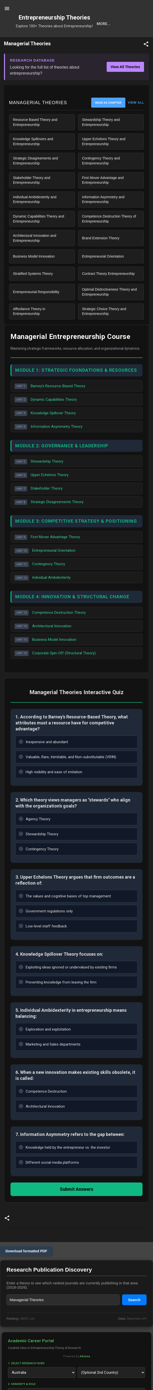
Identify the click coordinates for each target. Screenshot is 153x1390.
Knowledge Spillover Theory (45, 429)
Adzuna (85, 1372)
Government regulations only (46, 927)
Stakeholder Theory (38, 505)
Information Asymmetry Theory (48, 443)
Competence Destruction (43, 1107)
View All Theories (125, 83)
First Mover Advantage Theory (47, 553)
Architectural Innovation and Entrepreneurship (34, 254)
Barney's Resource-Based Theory (49, 402)
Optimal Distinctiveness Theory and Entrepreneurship (109, 308)
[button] (146, 61)
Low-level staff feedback (43, 942)
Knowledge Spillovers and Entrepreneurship (33, 157)
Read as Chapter (108, 118)
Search (31, 40)
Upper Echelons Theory (41, 491)
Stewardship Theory (38, 478)
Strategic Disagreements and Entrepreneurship (35, 176)
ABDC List (27, 1335)
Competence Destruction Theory (50, 629)
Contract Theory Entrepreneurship (108, 290)
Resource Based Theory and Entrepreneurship (35, 138)
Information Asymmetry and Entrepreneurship (103, 215)
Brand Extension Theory (100, 254)
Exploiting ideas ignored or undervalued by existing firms (68, 983)
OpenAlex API (137, 1335)
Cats (74, 40)
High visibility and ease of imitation (50, 787)
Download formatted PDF (26, 1267)
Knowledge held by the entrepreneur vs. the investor (64, 1163)
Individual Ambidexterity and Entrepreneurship (34, 215)
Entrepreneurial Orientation (103, 273)
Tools (54, 40)
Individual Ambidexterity (42, 594)
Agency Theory (34, 835)
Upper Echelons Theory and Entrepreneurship (103, 157)
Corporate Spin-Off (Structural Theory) (55, 669)
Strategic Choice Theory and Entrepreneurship (104, 327)
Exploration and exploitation (45, 1045)
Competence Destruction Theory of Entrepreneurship (109, 235)
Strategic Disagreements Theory (48, 518)
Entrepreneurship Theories (54, 17)
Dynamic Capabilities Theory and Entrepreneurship (38, 235)
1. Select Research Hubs (26, 1379)
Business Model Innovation (34, 273)
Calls (94, 40)
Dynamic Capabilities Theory (45, 416)
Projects (120, 40)
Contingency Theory (39, 580)
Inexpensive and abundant (43, 757)
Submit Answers (76, 1205)
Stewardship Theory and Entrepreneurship (101, 138)
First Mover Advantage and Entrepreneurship (103, 196)
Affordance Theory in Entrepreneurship (29, 327)
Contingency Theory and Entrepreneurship (101, 176)
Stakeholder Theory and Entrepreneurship (31, 196)
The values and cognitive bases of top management (65, 912)
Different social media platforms (49, 1178)
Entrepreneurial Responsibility (36, 308)
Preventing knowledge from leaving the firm (57, 998)
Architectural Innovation (42, 642)
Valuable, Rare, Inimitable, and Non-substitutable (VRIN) (67, 772)
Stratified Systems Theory (33, 290)
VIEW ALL (136, 119)
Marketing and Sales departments (49, 1060)
